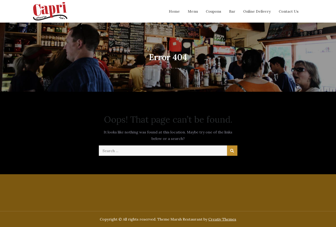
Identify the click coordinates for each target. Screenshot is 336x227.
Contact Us (289, 11)
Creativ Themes (222, 219)
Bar (232, 11)
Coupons (213, 11)
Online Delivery (257, 11)
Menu (193, 11)
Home (174, 11)
